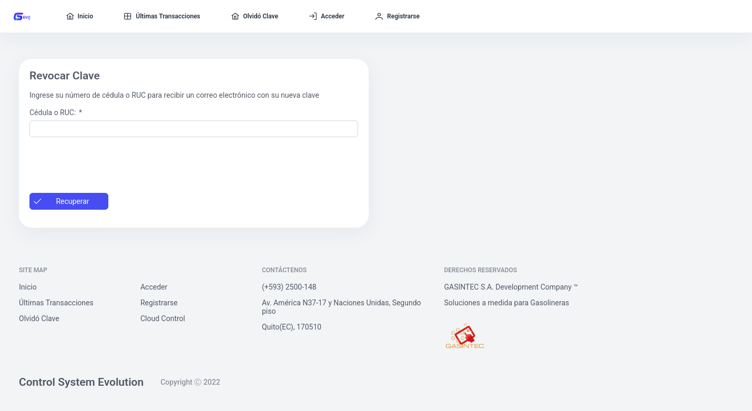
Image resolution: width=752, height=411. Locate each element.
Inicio (28, 287)
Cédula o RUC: (55, 112)
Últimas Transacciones (56, 303)
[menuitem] (75, 16)
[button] (68, 201)
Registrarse (159, 303)
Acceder (153, 287)
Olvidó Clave (39, 318)
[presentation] (109, 165)
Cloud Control (162, 318)
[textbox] (193, 128)
